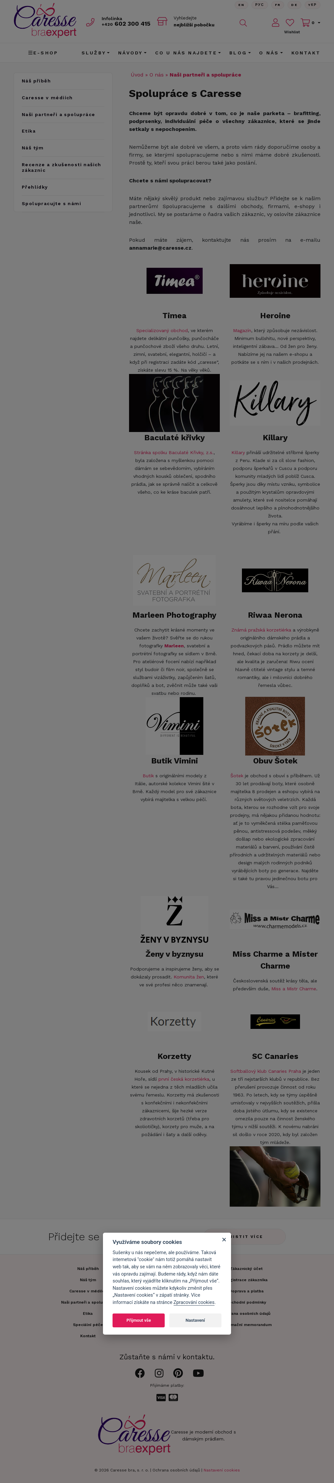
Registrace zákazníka (246, 1280)
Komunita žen (189, 976)
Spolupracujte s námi (51, 203)
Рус (259, 5)
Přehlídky (35, 187)
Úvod (137, 75)
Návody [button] (130, 52)
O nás (157, 75)
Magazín (242, 330)
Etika (29, 131)
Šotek (236, 775)
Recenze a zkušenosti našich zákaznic (61, 167)
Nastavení (195, 1320)
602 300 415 (126, 23)
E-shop (43, 52)
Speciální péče (88, 1324)
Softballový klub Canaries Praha (265, 1071)
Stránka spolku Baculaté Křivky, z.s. (174, 452)
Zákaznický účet (246, 1268)
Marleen (174, 645)
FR (278, 5)
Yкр (312, 5)
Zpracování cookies (194, 1302)
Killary (238, 452)
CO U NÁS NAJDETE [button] (186, 52)
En (241, 5)
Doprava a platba (246, 1291)
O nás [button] (269, 52)
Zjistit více (244, 1236)
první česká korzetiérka (183, 1079)
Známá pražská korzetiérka (261, 630)
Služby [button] (94, 52)
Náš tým (33, 147)
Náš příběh (36, 80)
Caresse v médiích (47, 97)
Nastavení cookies (222, 1470)
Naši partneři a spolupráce (58, 114)
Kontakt (305, 52)
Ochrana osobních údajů (176, 1470)
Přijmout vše (138, 1320)
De (294, 5)
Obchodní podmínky (246, 1302)
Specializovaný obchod (162, 330)
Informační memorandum (246, 1324)
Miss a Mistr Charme (293, 988)
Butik (148, 775)
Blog (238, 52)
